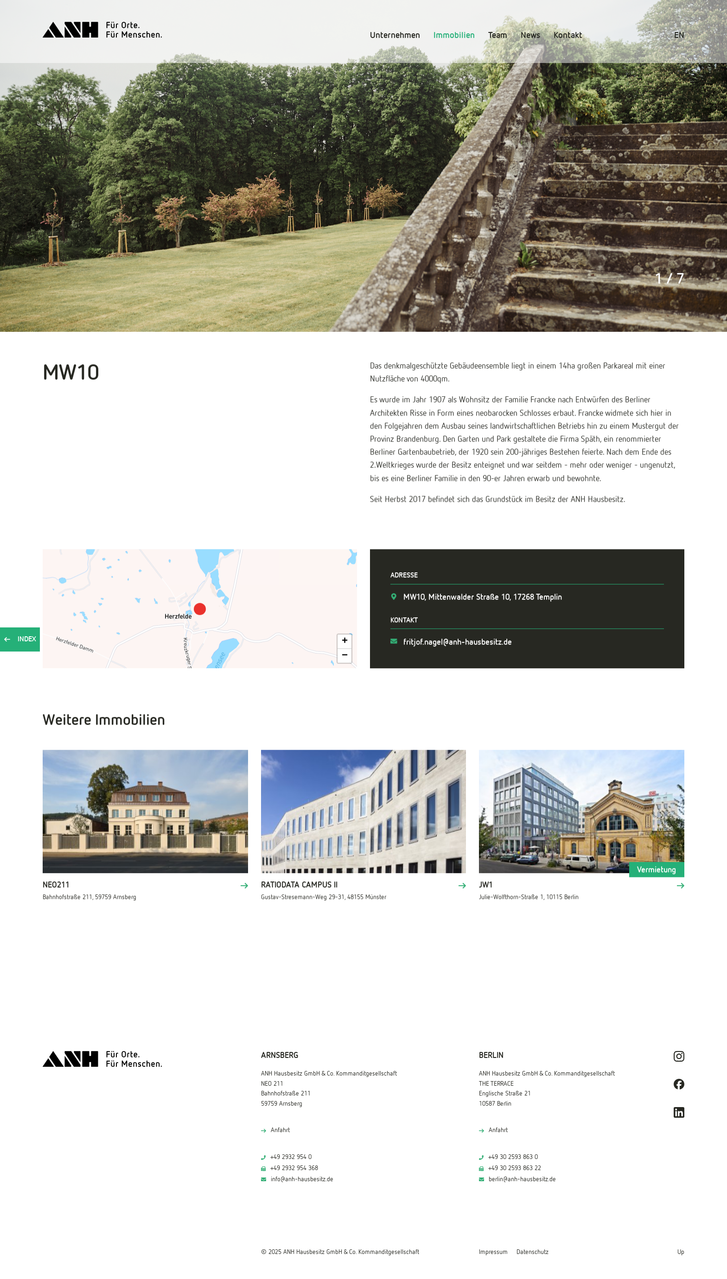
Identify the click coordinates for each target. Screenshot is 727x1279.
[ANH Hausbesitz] (102, 30)
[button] (200, 608)
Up (680, 1252)
